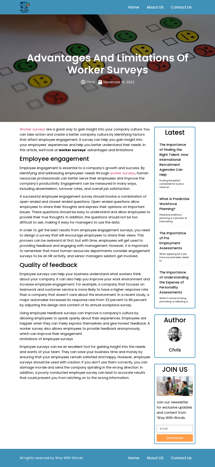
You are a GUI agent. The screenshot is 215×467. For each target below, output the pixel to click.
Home (133, 7)
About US (155, 7)
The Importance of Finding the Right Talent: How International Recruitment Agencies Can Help (173, 159)
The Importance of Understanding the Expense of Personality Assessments (173, 282)
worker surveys (122, 173)
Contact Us (181, 7)
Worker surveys (32, 129)
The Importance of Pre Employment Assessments (172, 240)
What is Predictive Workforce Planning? (174, 203)
